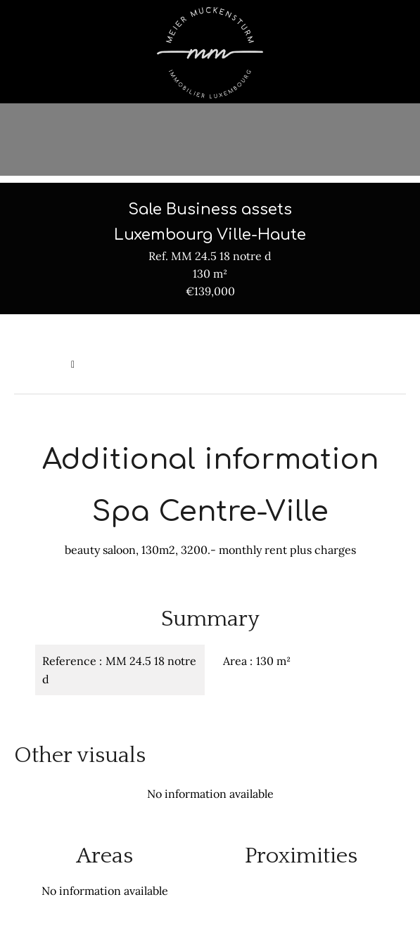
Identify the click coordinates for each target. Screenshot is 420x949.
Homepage (39, 364)
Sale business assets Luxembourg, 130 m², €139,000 (201, 364)
